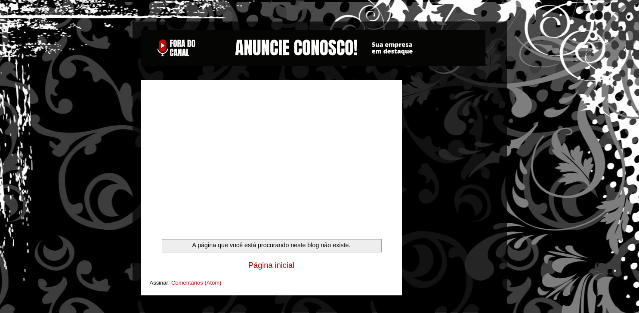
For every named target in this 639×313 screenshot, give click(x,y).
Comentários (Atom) (196, 282)
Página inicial (271, 265)
